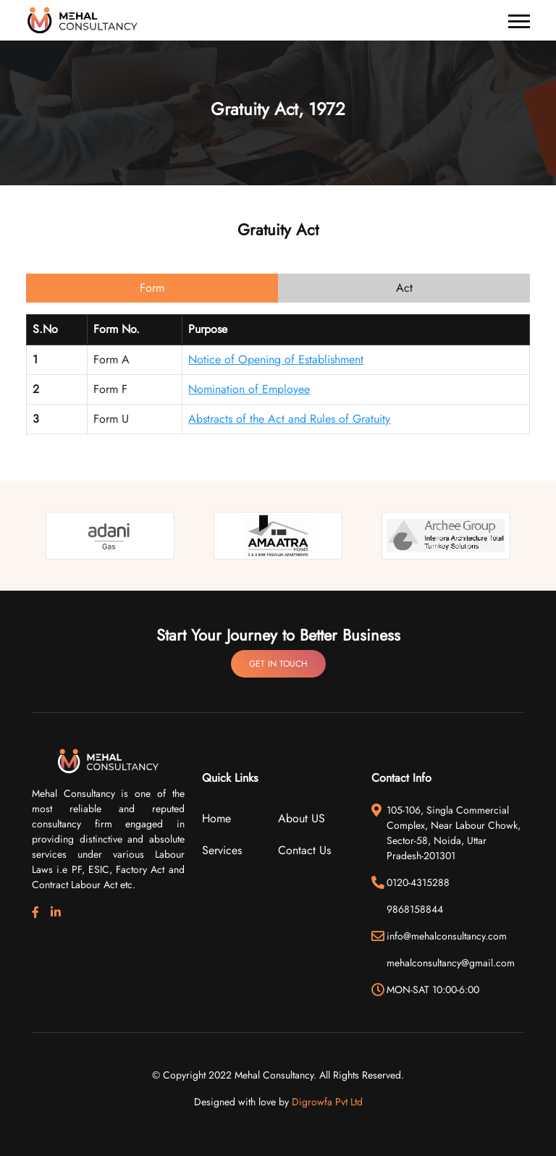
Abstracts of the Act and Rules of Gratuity (289, 418)
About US (301, 818)
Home (216, 818)
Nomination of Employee (249, 389)
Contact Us (304, 850)
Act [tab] (404, 287)
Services (222, 850)
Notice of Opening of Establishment (275, 359)
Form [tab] (152, 287)
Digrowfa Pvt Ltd (327, 1101)
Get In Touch (278, 663)
